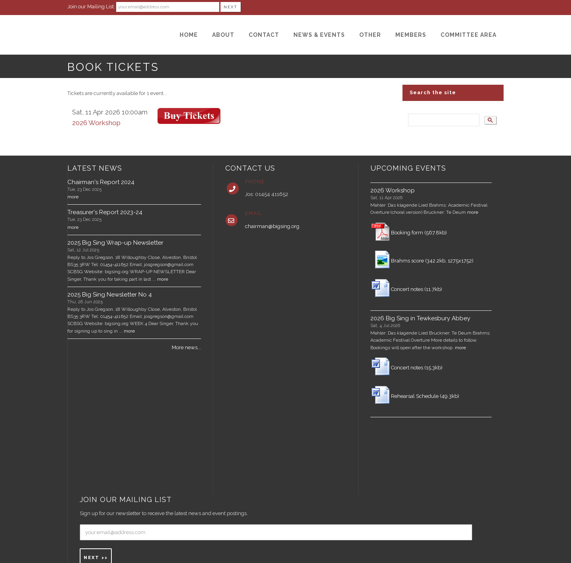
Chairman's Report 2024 (100, 182)
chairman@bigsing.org (272, 226)
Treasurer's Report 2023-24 (104, 212)
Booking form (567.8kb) (419, 233)
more (73, 197)
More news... (186, 347)
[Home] (188, 35)
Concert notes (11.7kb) (416, 289)
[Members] (410, 35)
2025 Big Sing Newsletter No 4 (109, 294)
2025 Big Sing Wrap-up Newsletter (115, 242)
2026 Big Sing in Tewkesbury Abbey (420, 318)
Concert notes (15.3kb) (417, 368)
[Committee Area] (468, 35)
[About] (223, 35)
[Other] (370, 35)
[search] (443, 120)
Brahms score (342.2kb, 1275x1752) (432, 261)
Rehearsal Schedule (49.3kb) (425, 396)
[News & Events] (319, 35)
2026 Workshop (96, 123)
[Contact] (263, 35)
